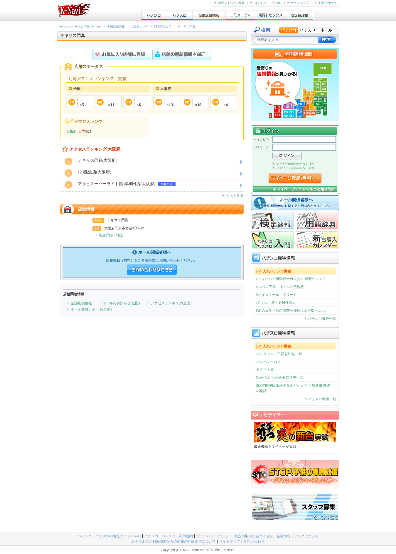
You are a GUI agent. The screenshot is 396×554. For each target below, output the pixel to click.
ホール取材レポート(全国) (91, 309)
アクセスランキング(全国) (171, 303)
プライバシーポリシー (213, 536)
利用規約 (186, 536)
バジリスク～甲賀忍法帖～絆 (279, 354)
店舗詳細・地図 (111, 235)
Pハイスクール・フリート (276, 295)
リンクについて (306, 536)
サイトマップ (298, 2)
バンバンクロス (268, 362)
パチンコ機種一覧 (320, 319)
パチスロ (168, 536)
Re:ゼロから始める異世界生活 (280, 378)
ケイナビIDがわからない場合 (293, 163)
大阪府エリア (139, 26)
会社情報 (284, 536)
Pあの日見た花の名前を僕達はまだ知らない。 (292, 310)
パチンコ (151, 536)
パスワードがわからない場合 (293, 168)
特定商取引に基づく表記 (254, 536)
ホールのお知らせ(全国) (121, 303)
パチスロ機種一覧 (320, 399)
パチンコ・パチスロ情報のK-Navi (79, 26)
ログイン (258, 2)
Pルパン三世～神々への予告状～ (282, 287)
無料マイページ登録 (229, 2)
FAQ (276, 2)
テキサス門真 (186, 26)
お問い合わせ (325, 2)
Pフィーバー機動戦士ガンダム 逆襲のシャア (291, 279)
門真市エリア (163, 26)
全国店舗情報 (116, 26)
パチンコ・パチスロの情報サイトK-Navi (109, 536)
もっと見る (233, 196)
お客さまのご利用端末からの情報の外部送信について (173, 541)
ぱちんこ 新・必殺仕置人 (276, 303)
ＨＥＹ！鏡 (265, 370)
